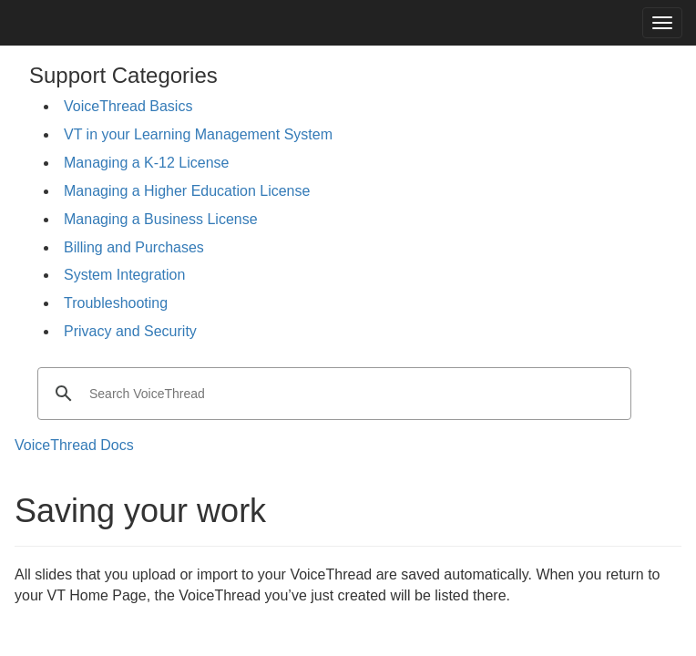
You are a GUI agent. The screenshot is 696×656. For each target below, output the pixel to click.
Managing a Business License (161, 219)
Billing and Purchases (134, 247)
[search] (331, 394)
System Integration (124, 274)
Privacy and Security (130, 331)
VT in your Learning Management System (198, 134)
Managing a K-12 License (146, 162)
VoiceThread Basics (128, 106)
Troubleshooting (116, 303)
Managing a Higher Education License (187, 191)
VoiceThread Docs (74, 445)
